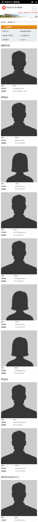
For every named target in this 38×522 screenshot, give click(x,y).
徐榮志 (16, 517)
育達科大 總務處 (12, 1)
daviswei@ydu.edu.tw (20, 278)
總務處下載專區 (8, 35)
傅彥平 (14, 86)
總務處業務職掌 (26, 31)
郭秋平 (14, 419)
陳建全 (17, 137)
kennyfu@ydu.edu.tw (18, 88)
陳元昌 (17, 465)
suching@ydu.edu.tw (19, 370)
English (23, 40)
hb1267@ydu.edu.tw (19, 520)
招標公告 (6, 31)
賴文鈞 (15, 229)
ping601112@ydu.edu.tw (19, 422)
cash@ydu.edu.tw (20, 324)
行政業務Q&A (25, 35)
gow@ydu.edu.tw (19, 140)
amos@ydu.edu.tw (20, 468)
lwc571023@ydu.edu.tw (19, 232)
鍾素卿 (16, 368)
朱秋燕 (17, 322)
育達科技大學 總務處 (12, 8)
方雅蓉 (17, 183)
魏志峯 (16, 276)
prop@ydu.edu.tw (20, 186)
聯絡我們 (6, 40)
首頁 (4, 22)
